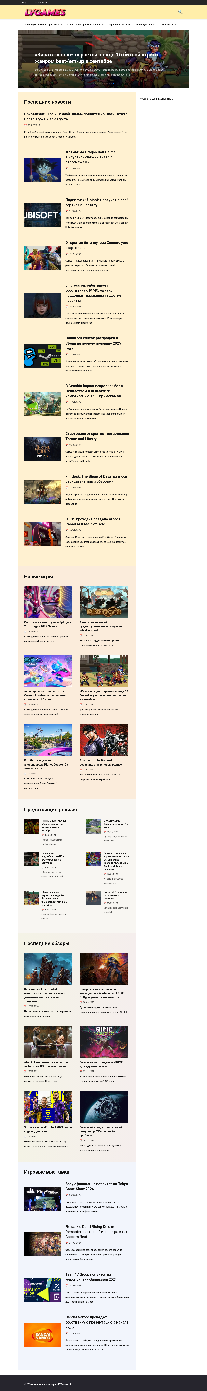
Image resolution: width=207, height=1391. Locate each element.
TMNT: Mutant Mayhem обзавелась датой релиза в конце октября (54, 825)
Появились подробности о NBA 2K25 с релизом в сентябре (52, 858)
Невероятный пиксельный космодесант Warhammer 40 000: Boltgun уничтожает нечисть (102, 993)
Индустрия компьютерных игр (42, 24)
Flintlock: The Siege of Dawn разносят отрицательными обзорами (97, 479)
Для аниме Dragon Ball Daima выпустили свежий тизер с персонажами (90, 157)
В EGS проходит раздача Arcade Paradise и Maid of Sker (92, 521)
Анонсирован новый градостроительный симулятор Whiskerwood (101, 626)
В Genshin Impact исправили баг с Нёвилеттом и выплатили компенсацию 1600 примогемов (94, 391)
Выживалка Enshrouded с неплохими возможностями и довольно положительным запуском (44, 995)
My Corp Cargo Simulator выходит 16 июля (115, 824)
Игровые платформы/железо (84, 24)
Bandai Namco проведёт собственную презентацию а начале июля (96, 1322)
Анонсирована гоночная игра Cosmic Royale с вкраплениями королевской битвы (45, 695)
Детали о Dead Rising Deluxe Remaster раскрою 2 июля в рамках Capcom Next (96, 1231)
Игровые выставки (119, 24)
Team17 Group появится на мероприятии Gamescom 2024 (91, 1276)
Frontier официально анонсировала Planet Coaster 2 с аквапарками (46, 764)
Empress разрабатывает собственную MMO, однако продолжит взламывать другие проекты (93, 293)
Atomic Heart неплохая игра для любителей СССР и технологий (46, 1064)
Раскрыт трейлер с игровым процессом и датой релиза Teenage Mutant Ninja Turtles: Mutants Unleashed (116, 861)
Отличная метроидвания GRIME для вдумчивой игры (101, 1064)
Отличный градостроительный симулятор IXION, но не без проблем (101, 1131)
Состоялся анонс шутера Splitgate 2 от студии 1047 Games (47, 624)
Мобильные (166, 24)
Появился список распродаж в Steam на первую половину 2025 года (93, 343)
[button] (93, 83)
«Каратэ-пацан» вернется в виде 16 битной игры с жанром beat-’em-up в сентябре (104, 695)
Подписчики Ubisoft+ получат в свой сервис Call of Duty (96, 202)
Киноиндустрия (143, 24)
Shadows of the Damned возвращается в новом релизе (101, 762)
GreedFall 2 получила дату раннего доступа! (115, 895)
